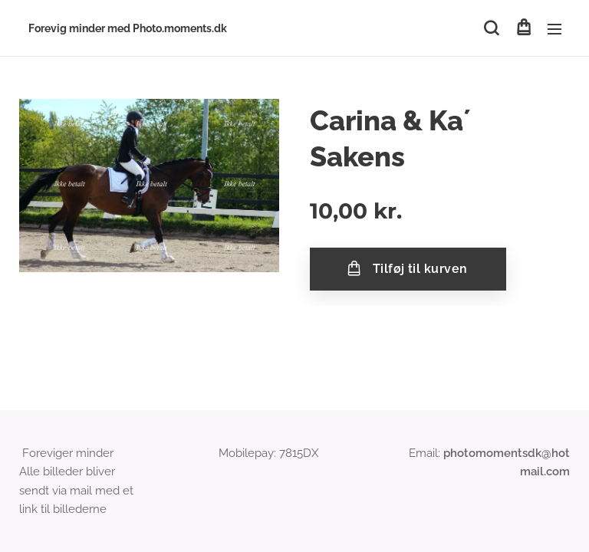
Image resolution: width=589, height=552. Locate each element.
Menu (554, 29)
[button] (491, 28)
